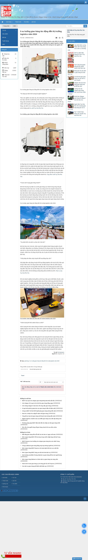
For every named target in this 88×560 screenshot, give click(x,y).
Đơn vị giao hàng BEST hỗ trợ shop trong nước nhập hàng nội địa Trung (41, 437)
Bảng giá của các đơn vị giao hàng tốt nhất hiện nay (77, 72)
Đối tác (4, 37)
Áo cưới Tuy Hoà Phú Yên (36, 108)
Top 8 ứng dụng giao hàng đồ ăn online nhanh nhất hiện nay (79, 66)
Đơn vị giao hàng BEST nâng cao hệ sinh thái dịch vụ (36, 452)
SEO (3, 44)
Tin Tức (14, 477)
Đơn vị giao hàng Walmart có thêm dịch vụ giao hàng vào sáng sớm (40, 459)
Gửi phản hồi (77, 558)
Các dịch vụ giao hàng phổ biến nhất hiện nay (34, 466)
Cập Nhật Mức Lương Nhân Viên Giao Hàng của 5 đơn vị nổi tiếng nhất (77, 47)
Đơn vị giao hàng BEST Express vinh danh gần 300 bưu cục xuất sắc (40, 448)
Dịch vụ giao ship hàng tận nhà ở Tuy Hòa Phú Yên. (79, 54)
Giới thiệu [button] (9, 22)
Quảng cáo (5, 483)
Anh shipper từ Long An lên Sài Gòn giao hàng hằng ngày (37, 403)
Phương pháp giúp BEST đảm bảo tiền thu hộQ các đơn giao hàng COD (41, 423)
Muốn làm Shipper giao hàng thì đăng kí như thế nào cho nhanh (76, 99)
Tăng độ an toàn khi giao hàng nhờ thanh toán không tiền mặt (38, 416)
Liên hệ (14, 480)
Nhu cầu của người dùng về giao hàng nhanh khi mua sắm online (39, 427)
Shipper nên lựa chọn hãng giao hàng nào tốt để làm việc (80, 84)
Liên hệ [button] (33, 22)
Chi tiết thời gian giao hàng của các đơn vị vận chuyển (80, 78)
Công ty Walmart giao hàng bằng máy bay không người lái (37, 445)
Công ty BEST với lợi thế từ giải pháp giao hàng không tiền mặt (39, 411)
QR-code (4, 490)
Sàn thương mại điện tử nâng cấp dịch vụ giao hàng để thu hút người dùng (42, 455)
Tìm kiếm (15, 483)
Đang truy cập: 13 (13, 490)
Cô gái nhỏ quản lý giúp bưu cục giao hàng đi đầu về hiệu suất (38, 408)
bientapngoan (61, 352)
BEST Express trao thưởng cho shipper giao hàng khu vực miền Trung (41, 441)
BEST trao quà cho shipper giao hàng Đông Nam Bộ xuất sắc (38, 400)
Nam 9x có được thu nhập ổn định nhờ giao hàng (35, 413)
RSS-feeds (5, 486)
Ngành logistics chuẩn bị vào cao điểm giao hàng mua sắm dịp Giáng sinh (41, 418)
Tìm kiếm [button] (26, 22)
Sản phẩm (5, 34)
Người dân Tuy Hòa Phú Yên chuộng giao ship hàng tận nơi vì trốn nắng (77, 106)
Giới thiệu (5, 477)
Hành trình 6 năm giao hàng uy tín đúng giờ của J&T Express (38, 463)
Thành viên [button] (18, 22)
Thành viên (5, 480)
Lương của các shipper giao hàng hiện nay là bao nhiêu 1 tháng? (77, 91)
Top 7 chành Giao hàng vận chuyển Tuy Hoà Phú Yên (80, 113)
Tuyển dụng (5, 41)
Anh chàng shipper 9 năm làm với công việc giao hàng (36, 405)
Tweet (22, 375)
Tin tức (4, 30)
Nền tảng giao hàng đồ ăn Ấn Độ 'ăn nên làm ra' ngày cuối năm (38, 434)
